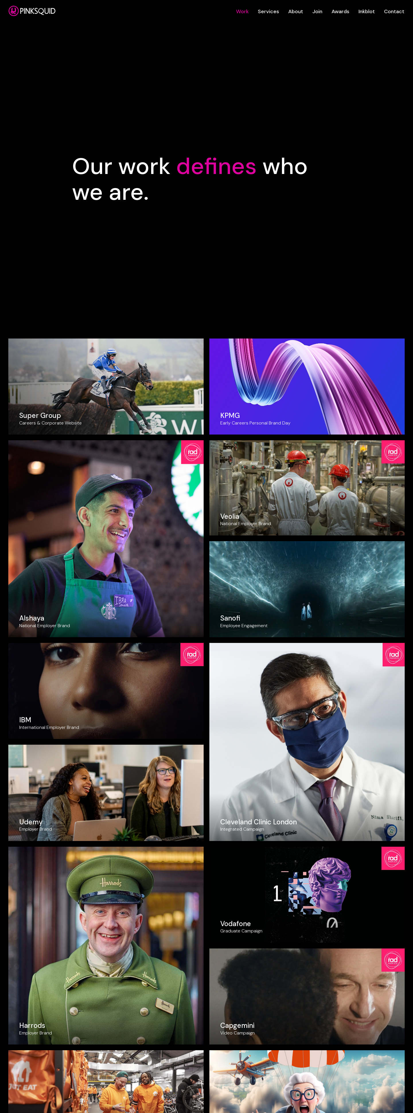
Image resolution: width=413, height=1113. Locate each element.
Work (242, 11)
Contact (394, 11)
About (295, 11)
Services (268, 11)
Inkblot (367, 11)
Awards (340, 11)
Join (317, 11)
